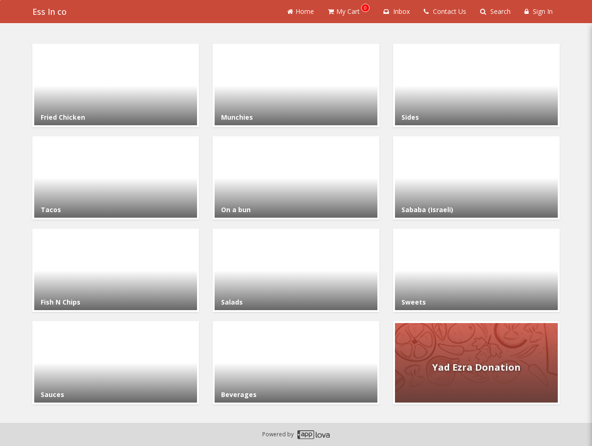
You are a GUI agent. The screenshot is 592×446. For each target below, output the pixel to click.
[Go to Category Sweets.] (476, 270)
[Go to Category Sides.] (476, 85)
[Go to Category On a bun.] (296, 178)
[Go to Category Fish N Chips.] (115, 270)
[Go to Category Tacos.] (115, 178)
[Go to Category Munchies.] (296, 85)
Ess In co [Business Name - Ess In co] (49, 11)
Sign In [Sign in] (538, 11)
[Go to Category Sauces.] (115, 362)
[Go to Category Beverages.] (296, 362)
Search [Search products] (495, 11)
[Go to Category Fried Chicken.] (115, 85)
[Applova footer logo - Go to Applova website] (313, 435)
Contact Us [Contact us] (445, 11)
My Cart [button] (349, 10)
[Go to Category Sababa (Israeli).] (476, 178)
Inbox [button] (396, 11)
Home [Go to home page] (300, 11)
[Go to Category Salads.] (296, 270)
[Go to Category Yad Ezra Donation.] (476, 362)
